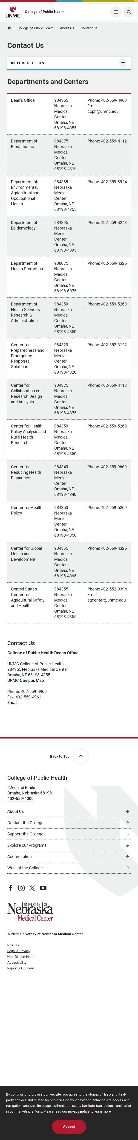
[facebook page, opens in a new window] (10, 888)
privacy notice (78, 1112)
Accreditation (19, 856)
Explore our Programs (27, 845)
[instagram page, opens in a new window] (21, 888)
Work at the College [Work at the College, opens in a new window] (25, 867)
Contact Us (89, 28)
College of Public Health (45, 12)
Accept (69, 1127)
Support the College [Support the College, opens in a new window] (25, 834)
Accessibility (16, 962)
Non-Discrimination (21, 957)
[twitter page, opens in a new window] (32, 888)
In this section (27, 63)
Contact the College (25, 822)
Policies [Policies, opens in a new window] (13, 945)
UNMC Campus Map (25, 680)
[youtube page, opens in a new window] (43, 888)
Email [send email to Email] (12, 702)
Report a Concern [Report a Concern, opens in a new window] (20, 968)
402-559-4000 (20, 798)
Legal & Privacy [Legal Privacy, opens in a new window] (18, 951)
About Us (67, 28)
